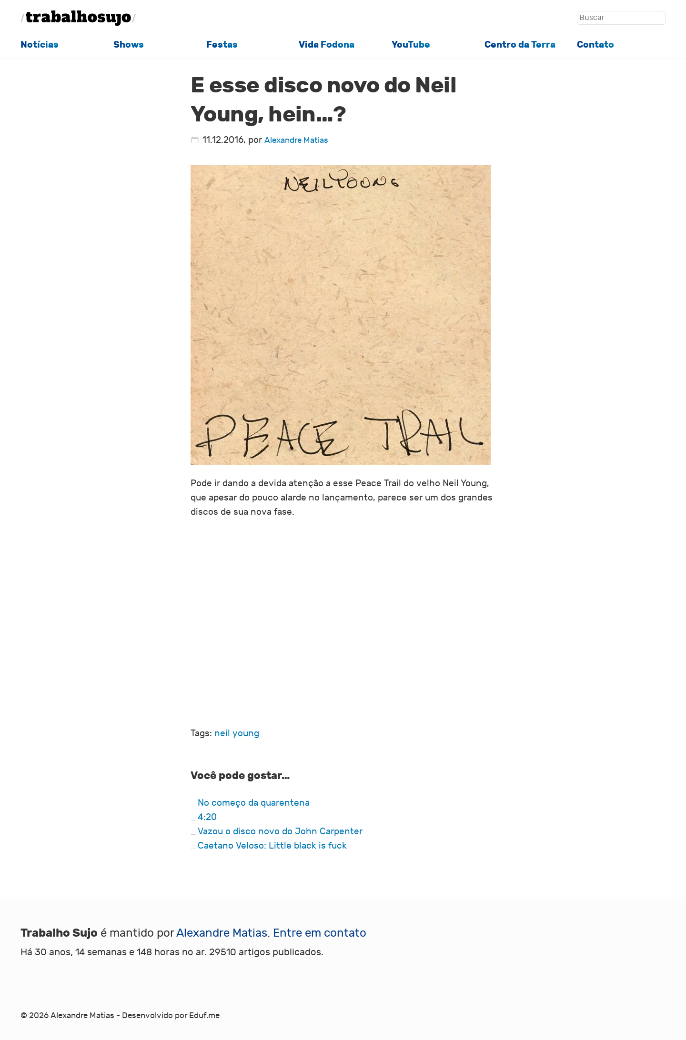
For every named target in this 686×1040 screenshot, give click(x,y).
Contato (595, 45)
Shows (128, 45)
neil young (236, 733)
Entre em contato (319, 933)
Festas (222, 45)
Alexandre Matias (296, 140)
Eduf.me (204, 1015)
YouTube (411, 45)
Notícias (39, 45)
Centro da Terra (519, 45)
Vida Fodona (326, 45)
